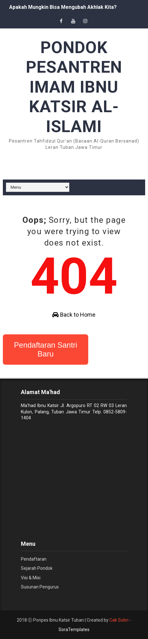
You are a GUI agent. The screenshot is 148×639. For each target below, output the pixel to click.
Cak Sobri (118, 620)
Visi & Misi (30, 577)
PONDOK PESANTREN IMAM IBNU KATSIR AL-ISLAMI (74, 87)
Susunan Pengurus (40, 586)
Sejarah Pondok (36, 568)
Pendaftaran (33, 559)
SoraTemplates (74, 629)
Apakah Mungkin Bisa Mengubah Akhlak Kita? (63, 7)
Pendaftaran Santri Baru (45, 349)
